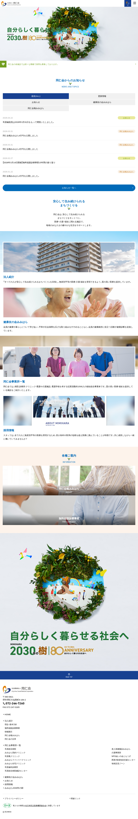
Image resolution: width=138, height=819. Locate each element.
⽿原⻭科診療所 (11, 767)
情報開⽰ (8, 731)
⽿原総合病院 (10, 748)
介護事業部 (116, 752)
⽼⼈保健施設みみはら (121, 748)
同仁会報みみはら (12, 735)
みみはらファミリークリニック (18, 759)
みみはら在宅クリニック (15, 763)
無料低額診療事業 (12, 728)
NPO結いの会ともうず (121, 756)
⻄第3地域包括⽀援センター (123, 759)
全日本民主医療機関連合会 (35, 805)
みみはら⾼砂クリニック (15, 752)
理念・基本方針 (11, 724)
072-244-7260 (14, 703)
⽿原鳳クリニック (12, 756)
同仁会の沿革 (10, 739)
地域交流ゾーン (118, 763)
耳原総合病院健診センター (16, 770)
